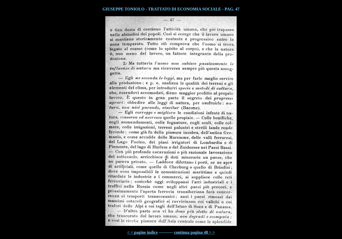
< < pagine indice (142, 232)
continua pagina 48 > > (194, 232)
